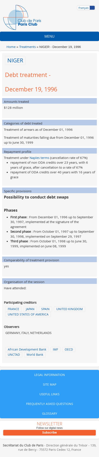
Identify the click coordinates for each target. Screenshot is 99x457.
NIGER (15, 60)
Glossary (49, 413)
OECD (69, 349)
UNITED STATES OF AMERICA (28, 314)
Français (84, 7)
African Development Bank (27, 349)
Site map (49, 384)
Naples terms (39, 157)
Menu (49, 36)
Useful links (49, 394)
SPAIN (45, 309)
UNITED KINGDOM (69, 309)
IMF (55, 349)
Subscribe (49, 432)
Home (11, 47)
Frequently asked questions (49, 404)
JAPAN (30, 309)
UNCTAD (14, 355)
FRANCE (13, 309)
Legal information (49, 375)
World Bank (35, 355)
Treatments (27, 47)
